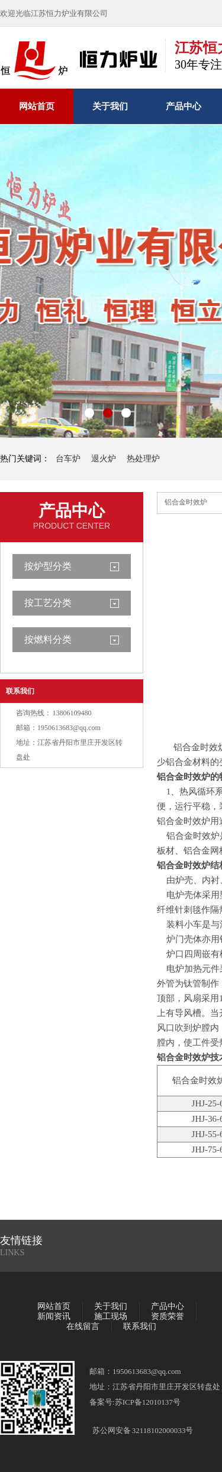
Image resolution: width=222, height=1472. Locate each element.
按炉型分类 (48, 566)
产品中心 (183, 106)
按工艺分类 (48, 603)
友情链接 (21, 1240)
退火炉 (103, 458)
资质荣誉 (167, 1316)
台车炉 (68, 458)
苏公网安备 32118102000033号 (142, 1430)
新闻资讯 (53, 1316)
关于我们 (110, 106)
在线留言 (82, 1326)
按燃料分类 (48, 639)
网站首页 (36, 106)
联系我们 (20, 691)
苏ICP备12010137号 (148, 1402)
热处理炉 (143, 458)
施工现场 (110, 1316)
